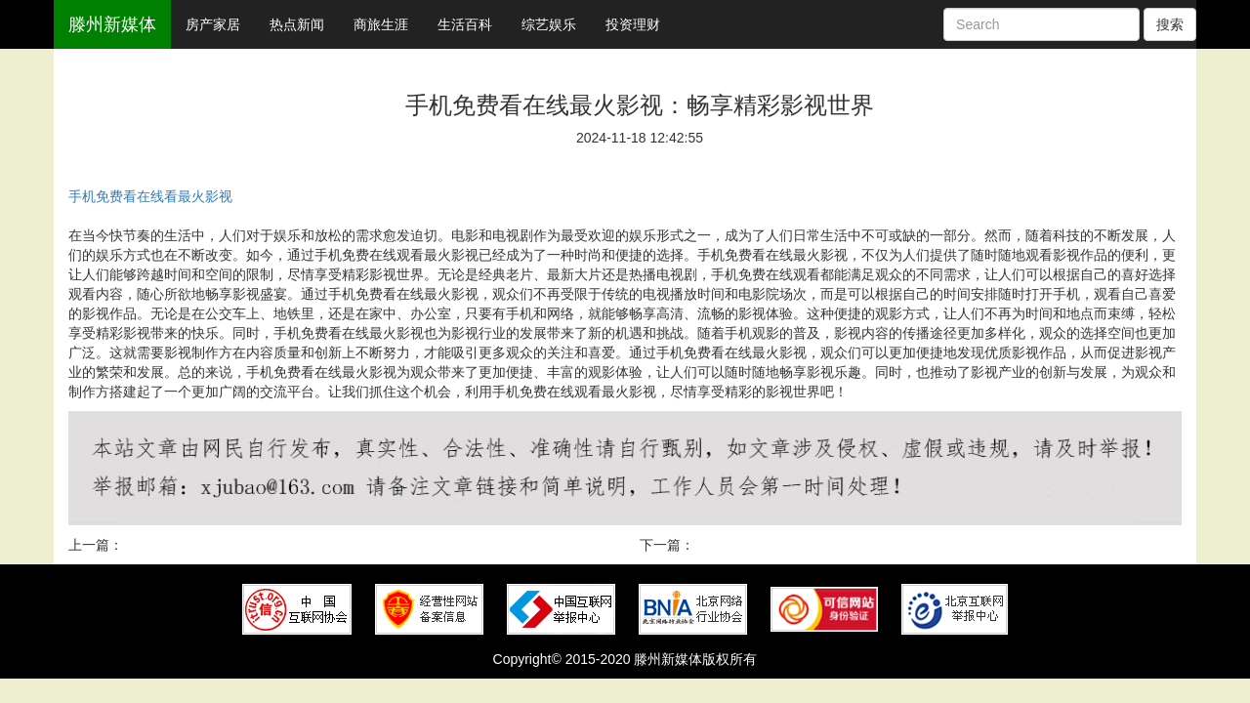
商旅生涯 (381, 24)
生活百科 (465, 24)
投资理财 (632, 24)
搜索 (1170, 24)
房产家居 (213, 24)
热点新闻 (297, 24)
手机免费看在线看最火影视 (150, 196)
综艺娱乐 (548, 24)
